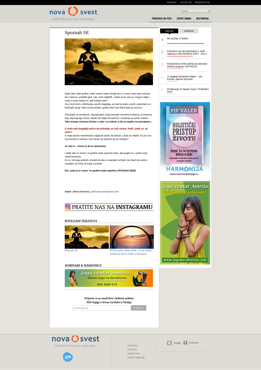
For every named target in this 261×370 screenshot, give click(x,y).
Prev (67, 237)
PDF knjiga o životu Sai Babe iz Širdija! (109, 302)
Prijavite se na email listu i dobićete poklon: (109, 298)
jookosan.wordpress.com (105, 191)
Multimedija (202, 18)
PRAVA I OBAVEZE (136, 358)
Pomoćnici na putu (162, 18)
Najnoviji (169, 31)
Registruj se (202, 2)
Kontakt (172, 2)
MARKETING (133, 354)
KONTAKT (132, 350)
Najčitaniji (188, 31)
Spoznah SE (71, 250)
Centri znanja (184, 18)
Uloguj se (186, 2)
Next (152, 237)
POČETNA (132, 346)
